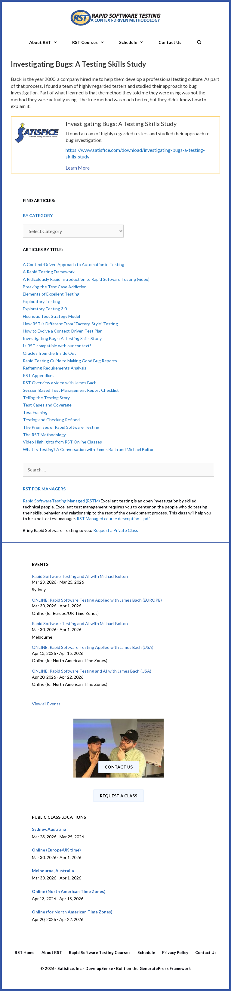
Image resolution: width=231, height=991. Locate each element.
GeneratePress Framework (165, 968)
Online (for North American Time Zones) (72, 911)
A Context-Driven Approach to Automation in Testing (73, 264)
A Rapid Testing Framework (49, 271)
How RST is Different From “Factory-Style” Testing (70, 323)
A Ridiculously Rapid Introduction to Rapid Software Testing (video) (86, 279)
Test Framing (35, 412)
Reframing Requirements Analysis (54, 367)
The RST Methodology (44, 434)
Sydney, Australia (49, 829)
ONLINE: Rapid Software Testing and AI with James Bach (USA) (91, 670)
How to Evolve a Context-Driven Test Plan (63, 330)
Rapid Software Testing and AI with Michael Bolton (80, 576)
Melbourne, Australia (53, 870)
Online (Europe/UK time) (56, 849)
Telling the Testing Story (46, 397)
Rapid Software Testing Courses (100, 952)
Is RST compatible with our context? (57, 345)
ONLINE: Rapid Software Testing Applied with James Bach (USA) (92, 647)
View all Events (46, 703)
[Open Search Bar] (199, 40)
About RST (47, 42)
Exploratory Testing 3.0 (45, 308)
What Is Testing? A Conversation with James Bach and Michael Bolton (89, 449)
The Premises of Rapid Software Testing (61, 427)
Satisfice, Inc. (69, 968)
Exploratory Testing (41, 301)
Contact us (119, 766)
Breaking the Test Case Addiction (55, 286)
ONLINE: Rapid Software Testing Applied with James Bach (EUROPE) (97, 600)
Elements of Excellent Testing (51, 293)
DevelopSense (99, 968)
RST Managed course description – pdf (113, 518)
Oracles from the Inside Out (49, 353)
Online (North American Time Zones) (69, 891)
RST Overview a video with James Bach (60, 382)
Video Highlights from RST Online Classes (62, 441)
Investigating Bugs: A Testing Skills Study (62, 338)
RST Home (25, 952)
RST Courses (92, 42)
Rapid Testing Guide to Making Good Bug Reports (70, 360)
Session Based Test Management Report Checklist (71, 390)
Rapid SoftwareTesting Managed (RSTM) (61, 500)
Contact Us (170, 42)
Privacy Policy (175, 952)
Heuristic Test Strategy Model (51, 316)
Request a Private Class (115, 530)
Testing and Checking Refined (51, 419)
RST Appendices (38, 375)
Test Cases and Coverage (47, 404)
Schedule (135, 42)
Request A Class (118, 795)
